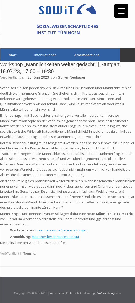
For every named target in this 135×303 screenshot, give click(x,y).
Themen (15, 69)
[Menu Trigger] (121, 11)
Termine (29, 253)
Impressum (56, 293)
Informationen (45, 55)
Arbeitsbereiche (86, 55)
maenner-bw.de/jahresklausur (55, 236)
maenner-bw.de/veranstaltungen (61, 230)
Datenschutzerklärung (80, 293)
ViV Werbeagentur (109, 293)
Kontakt (78, 69)
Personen (47, 69)
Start (13, 55)
